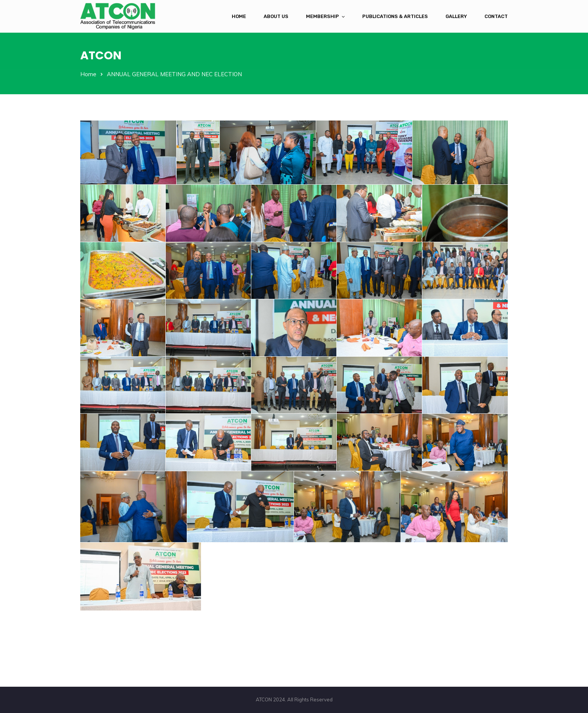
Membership (322, 16)
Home (239, 16)
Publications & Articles (395, 16)
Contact (496, 16)
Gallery (456, 16)
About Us (276, 16)
